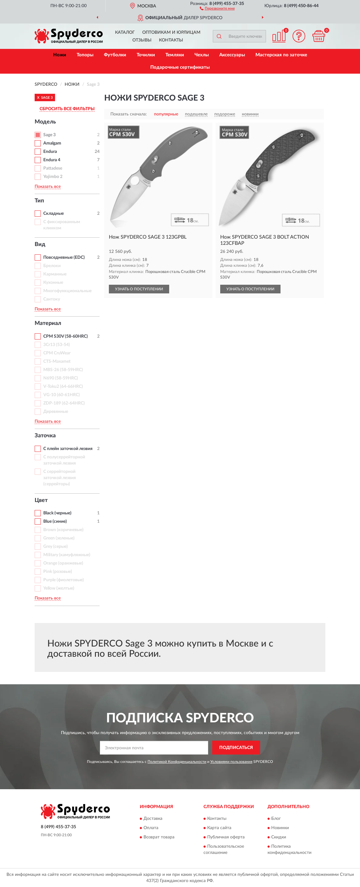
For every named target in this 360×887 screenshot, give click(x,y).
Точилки (146, 55)
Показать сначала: (128, 114)
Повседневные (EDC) (64, 257)
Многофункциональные (67, 291)
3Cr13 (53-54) (56, 345)
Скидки (278, 837)
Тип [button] (39, 201)
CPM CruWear (57, 353)
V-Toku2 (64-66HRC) (63, 386)
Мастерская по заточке (281, 55)
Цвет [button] (41, 500)
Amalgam (52, 143)
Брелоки (52, 266)
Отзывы (142, 40)
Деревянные (55, 411)
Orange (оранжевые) (63, 563)
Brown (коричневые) (63, 530)
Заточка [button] (45, 436)
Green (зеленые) (59, 538)
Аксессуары (232, 55)
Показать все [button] (48, 186)
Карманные (54, 274)
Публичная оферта (226, 837)
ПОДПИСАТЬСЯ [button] (236, 748)
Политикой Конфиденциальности (177, 762)
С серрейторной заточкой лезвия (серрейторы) (59, 477)
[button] (217, 8)
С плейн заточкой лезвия (67, 449)
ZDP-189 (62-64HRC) (64, 403)
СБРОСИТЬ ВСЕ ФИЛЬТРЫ (67, 109)
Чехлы (202, 55)
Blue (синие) (55, 521)
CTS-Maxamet (57, 361)
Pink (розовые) (57, 571)
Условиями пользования (231, 762)
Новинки (280, 828)
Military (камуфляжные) (66, 555)
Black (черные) (57, 513)
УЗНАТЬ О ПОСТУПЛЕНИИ (139, 289)
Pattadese (52, 168)
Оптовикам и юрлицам (171, 32)
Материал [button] (48, 323)
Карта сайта (219, 828)
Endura (50, 151)
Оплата (151, 828)
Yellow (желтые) (58, 588)
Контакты (171, 40)
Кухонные (53, 282)
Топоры (85, 55)
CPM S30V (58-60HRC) (65, 336)
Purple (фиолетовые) (63, 580)
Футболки (115, 55)
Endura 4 (51, 160)
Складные (53, 213)
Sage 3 (49, 135)
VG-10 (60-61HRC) (61, 395)
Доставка (153, 819)
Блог (276, 819)
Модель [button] (45, 122)
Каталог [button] (125, 32)
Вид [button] (40, 244)
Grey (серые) (55, 546)
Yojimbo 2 (52, 177)
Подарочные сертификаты (180, 67)
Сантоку (51, 299)
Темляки (174, 55)
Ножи (59, 55)
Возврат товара (159, 837)
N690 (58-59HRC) (60, 378)
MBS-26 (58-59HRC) (63, 370)
